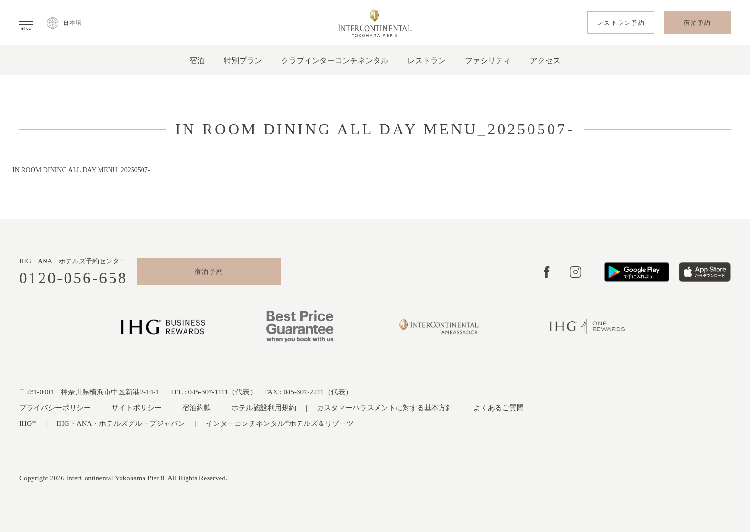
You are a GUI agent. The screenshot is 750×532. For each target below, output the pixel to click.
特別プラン (243, 60)
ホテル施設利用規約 (264, 408)
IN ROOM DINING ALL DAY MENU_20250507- (81, 170)
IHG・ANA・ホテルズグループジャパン (120, 423)
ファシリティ (488, 60)
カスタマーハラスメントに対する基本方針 (385, 408)
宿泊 (197, 60)
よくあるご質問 (499, 408)
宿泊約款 (196, 408)
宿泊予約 (209, 271)
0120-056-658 (73, 278)
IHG (27, 423)
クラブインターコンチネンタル (334, 60)
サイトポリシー (136, 408)
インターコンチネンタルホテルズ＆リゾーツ (279, 423)
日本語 (72, 23)
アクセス (545, 60)
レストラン (427, 60)
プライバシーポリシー (55, 408)
